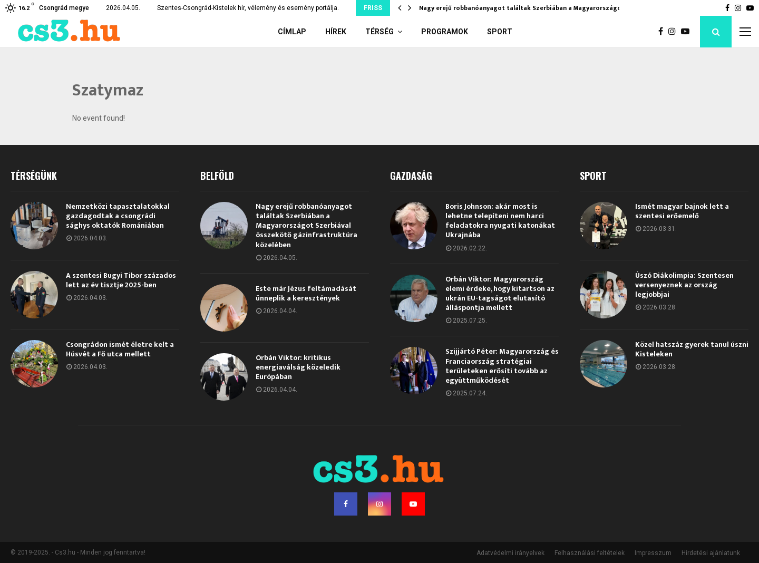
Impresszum (653, 553)
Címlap (292, 31)
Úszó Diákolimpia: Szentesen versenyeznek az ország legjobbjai (684, 284)
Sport (499, 31)
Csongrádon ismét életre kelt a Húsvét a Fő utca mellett (120, 349)
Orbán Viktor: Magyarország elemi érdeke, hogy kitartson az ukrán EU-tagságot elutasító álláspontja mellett (499, 293)
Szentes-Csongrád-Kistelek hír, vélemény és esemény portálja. (248, 8)
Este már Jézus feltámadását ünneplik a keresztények (306, 293)
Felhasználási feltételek (589, 553)
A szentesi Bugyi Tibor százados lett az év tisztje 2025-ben (121, 280)
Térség (379, 31)
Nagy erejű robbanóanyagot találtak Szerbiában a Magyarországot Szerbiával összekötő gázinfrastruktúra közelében (306, 225)
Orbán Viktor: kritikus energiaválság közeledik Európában (298, 367)
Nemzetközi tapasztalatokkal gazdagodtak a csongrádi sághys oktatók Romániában (118, 215)
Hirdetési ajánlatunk (711, 553)
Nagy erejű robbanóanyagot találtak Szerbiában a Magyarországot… (524, 8)
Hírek (335, 31)
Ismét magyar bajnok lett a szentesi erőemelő (682, 211)
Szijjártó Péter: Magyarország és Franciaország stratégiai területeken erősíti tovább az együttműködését (502, 365)
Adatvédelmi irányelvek (510, 553)
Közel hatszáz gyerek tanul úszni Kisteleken (691, 349)
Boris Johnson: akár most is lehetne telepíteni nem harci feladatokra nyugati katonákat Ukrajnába (500, 220)
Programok (444, 31)
